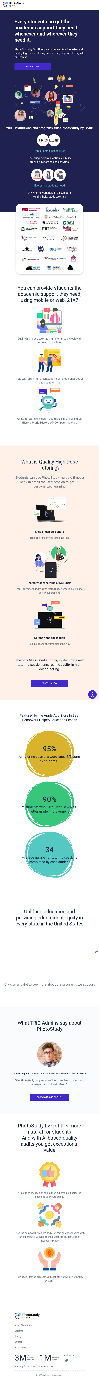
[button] (92, 694)
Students (18, 1331)
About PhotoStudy (23, 1325)
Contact (18, 1342)
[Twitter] (66, 1360)
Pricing (17, 1336)
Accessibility (20, 1347)
